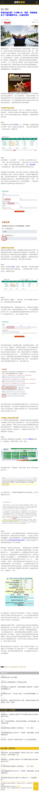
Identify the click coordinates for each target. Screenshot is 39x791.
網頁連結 (32, 164)
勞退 (24, 667)
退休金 (7, 667)
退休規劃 (11, 667)
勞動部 (31, 439)
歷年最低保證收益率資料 (17, 540)
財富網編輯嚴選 (7, 23)
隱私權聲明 (18, 786)
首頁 (16, 124)
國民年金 (17, 667)
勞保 (21, 667)
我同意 (36, 786)
